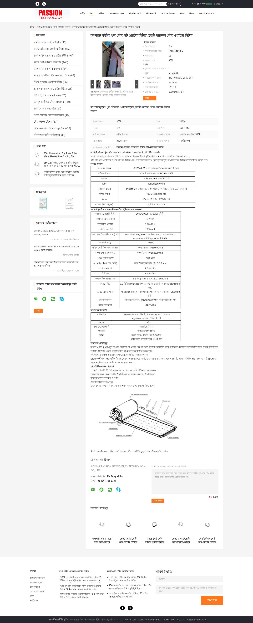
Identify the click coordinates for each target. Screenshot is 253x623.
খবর (182, 13)
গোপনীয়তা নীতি (56, 619)
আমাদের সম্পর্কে (116, 13)
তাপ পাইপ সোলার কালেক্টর (48, 68)
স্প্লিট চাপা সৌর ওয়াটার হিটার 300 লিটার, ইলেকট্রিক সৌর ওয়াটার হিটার (128, 579)
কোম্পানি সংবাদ (206, 13)
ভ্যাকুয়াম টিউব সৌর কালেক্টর (49, 101)
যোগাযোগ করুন (168, 13)
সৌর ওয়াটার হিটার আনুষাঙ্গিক (50, 128)
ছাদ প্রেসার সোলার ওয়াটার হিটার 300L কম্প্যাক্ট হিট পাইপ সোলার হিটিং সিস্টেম (81, 596)
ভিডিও (101, 13)
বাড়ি (82, 13)
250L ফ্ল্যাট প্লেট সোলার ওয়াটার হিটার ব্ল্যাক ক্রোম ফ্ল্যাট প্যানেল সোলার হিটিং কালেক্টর (61, 165)
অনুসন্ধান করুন (174, 4)
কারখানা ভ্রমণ (135, 13)
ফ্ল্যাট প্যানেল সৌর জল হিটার (128, 451)
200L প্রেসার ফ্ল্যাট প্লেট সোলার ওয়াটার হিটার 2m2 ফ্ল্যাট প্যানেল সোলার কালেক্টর (128, 540)
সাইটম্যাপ (34, 600)
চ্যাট (147, 98)
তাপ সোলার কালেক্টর (45, 108)
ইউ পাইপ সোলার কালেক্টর (47, 95)
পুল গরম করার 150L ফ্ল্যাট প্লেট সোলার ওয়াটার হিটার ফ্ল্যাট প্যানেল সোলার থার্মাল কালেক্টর (101, 540)
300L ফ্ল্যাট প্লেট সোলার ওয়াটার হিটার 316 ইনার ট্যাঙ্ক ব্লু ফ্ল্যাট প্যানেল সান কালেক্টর (154, 540)
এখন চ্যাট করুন (199, 3)
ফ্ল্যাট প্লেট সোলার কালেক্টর (47, 62)
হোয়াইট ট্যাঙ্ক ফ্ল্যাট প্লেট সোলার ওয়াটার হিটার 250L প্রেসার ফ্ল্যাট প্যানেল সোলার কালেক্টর (207, 540)
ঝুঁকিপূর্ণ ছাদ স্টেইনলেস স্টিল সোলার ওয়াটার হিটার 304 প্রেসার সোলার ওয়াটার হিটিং (80, 588)
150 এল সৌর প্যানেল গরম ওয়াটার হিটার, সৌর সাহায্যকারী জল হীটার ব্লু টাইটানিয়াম (130, 587)
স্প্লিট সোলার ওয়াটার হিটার (48, 82)
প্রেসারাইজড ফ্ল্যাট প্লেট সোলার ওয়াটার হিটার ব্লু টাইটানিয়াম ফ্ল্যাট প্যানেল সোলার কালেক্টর (61, 175)
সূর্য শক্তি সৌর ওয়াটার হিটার (155, 451)
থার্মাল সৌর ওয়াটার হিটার (47, 42)
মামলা (191, 13)
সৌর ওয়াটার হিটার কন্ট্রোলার (49, 115)
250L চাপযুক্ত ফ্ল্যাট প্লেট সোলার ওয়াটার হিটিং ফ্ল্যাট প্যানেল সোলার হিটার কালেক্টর (181, 540)
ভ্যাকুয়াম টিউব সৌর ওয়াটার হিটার (52, 75)
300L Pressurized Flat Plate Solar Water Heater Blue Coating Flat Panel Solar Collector (60, 156)
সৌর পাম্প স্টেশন (43, 121)
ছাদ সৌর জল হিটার (104, 451)
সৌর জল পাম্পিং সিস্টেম (47, 135)
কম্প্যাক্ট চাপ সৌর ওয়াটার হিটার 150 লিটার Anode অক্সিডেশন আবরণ (128, 595)
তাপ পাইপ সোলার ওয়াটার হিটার (51, 55)
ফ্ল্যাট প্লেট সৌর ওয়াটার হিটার (56, 27)
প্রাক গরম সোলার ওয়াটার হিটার (50, 88)
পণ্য (91, 13)
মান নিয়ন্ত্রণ (151, 13)
